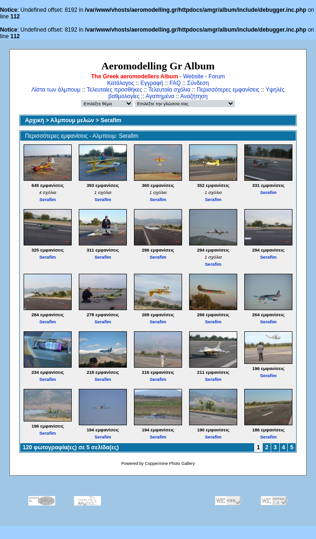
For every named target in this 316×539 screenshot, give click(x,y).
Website (193, 76)
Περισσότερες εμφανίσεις (228, 89)
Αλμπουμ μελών (72, 120)
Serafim (110, 120)
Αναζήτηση (194, 96)
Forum (216, 76)
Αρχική (34, 120)
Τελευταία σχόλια (170, 89)
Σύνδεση (198, 83)
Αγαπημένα (160, 96)
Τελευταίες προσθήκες (114, 89)
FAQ (175, 83)
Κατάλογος (120, 83)
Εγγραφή (152, 83)
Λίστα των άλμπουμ (55, 89)
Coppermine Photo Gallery (170, 463)
